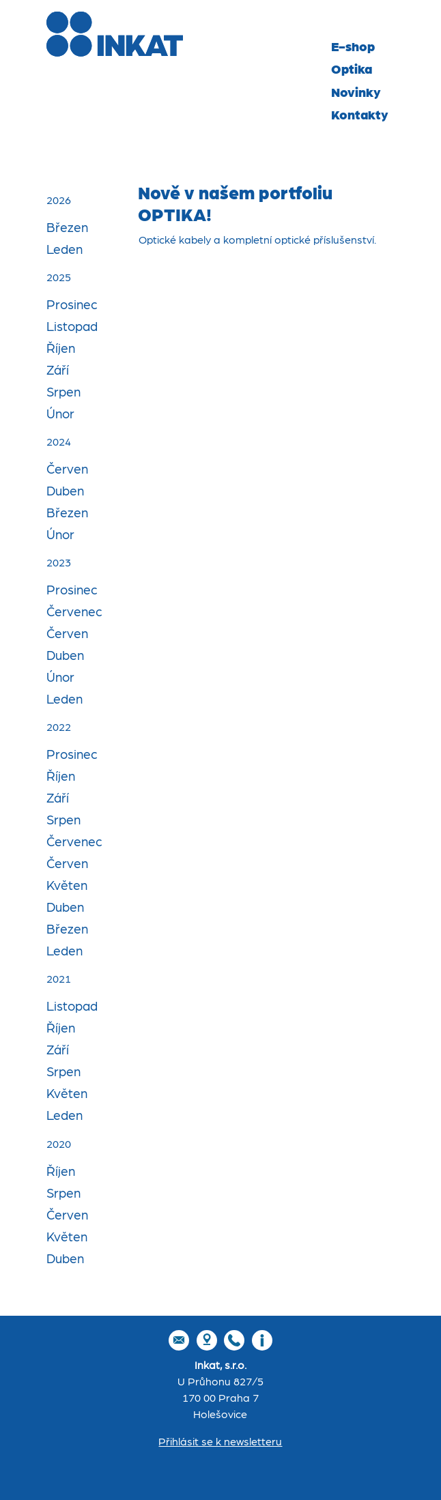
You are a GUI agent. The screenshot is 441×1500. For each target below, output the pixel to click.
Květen (66, 886)
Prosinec (72, 305)
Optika (351, 69)
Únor (60, 414)
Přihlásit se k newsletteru (220, 1442)
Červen (67, 469)
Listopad (72, 327)
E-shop (353, 46)
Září (57, 370)
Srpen (63, 392)
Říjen (60, 349)
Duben (65, 491)
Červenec (74, 612)
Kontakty (359, 115)
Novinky (356, 92)
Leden (64, 250)
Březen (67, 228)
